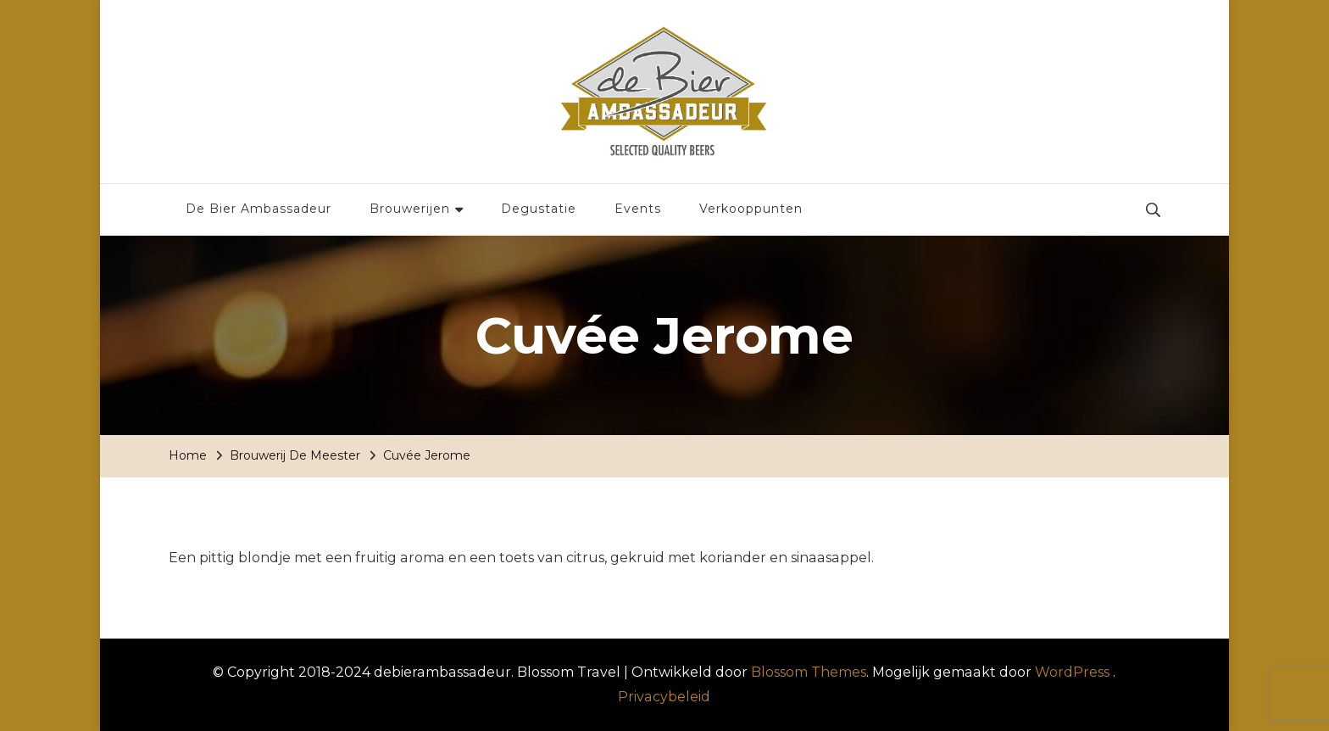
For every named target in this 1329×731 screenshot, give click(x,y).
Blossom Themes (808, 672)
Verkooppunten (751, 208)
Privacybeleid (664, 697)
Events (637, 208)
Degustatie (538, 208)
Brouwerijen (410, 208)
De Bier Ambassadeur (258, 208)
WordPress (1072, 672)
